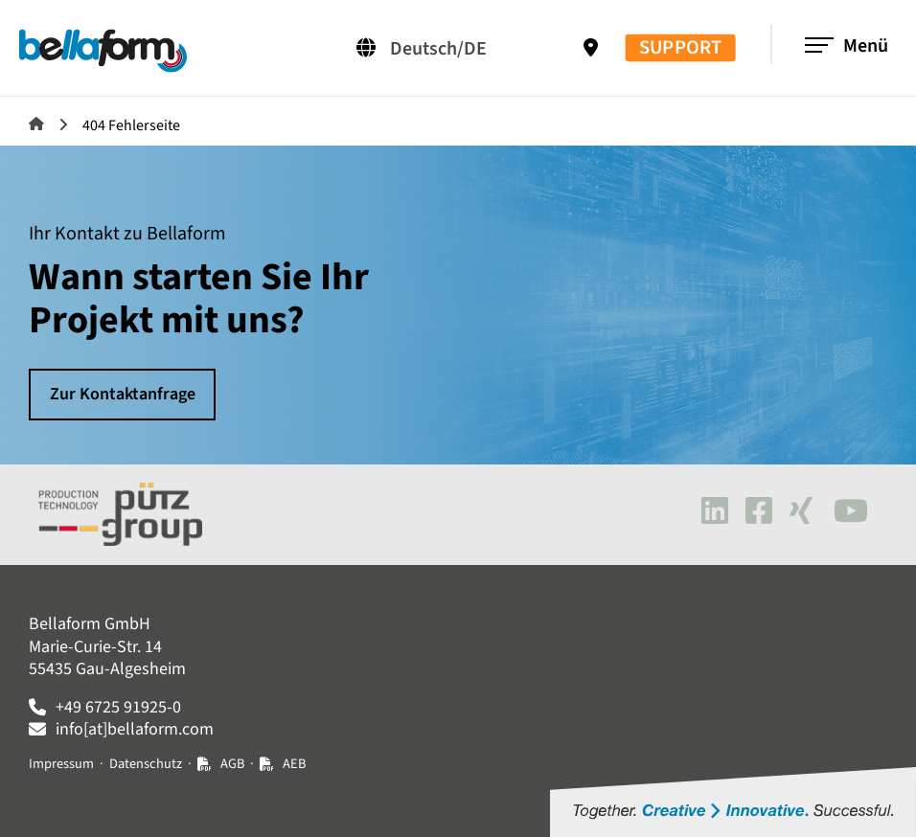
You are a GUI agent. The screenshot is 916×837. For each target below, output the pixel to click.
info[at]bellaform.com (135, 729)
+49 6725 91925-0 (118, 707)
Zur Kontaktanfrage (122, 394)
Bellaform (36, 123)
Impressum (61, 764)
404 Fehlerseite (131, 125)
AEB (294, 764)
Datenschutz (145, 764)
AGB (232, 764)
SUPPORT (680, 48)
